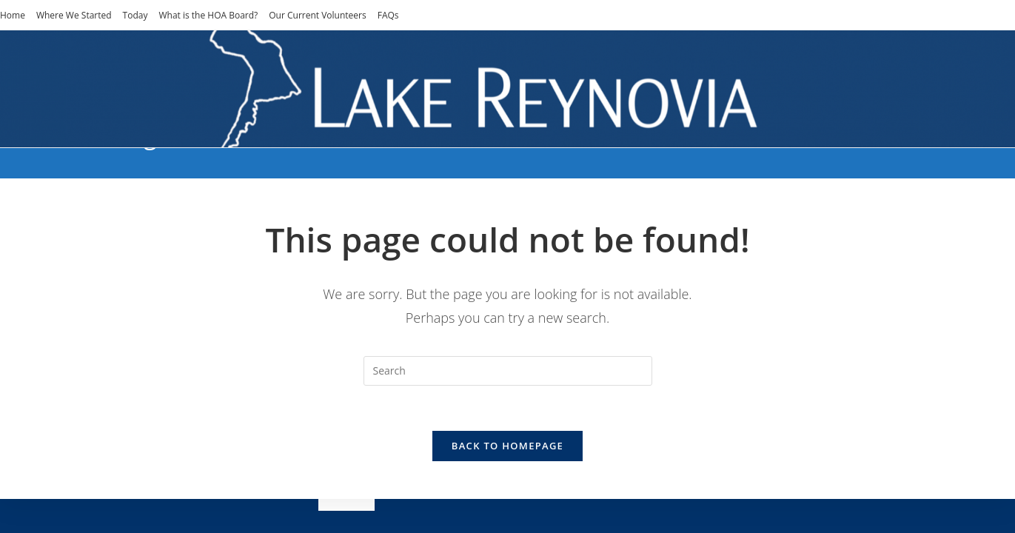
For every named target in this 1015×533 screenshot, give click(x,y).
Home (12, 15)
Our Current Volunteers (317, 15)
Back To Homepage (507, 445)
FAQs (388, 15)
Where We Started (74, 15)
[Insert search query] (508, 371)
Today (135, 15)
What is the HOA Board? (208, 15)
